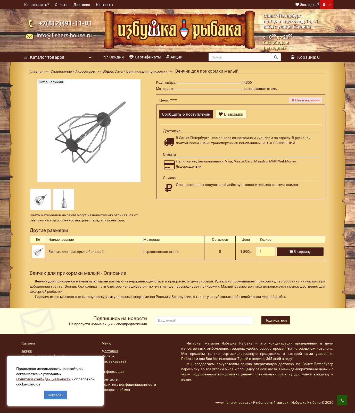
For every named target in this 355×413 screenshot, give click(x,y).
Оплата (61, 5)
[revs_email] (204, 320)
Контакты (104, 5)
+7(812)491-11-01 (65, 23)
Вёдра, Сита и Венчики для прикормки (135, 71)
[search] (240, 57)
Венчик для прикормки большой (76, 251)
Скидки (114, 57)
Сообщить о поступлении (186, 114)
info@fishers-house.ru (64, 35)
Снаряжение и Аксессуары (73, 71)
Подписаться (276, 320)
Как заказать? (36, 5)
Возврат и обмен (116, 390)
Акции (174, 57)
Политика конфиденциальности (129, 384)
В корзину (300, 251)
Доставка (81, 5)
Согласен (55, 394)
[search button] (275, 57)
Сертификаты (145, 57)
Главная (37, 71)
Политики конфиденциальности (44, 378)
